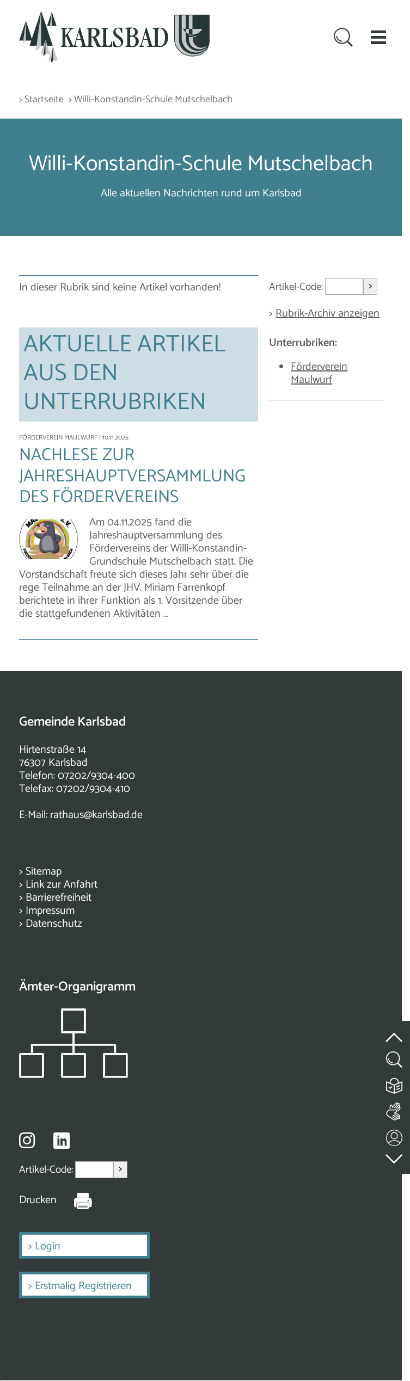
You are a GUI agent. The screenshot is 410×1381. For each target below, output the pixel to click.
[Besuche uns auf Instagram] (27, 1140)
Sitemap (44, 872)
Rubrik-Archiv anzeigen (328, 314)
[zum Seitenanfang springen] (395, 1031)
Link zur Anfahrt (61, 885)
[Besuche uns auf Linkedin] (61, 1140)
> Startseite (41, 100)
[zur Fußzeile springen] (395, 1156)
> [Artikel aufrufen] (370, 286)
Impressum (50, 911)
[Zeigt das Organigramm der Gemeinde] (73, 1075)
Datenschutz (54, 924)
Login (47, 1246)
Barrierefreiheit (58, 898)
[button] (378, 36)
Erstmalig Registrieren (83, 1286)
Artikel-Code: (297, 286)
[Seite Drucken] (75, 1200)
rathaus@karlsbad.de (96, 815)
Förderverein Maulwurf (319, 373)
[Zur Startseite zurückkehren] (114, 17)
